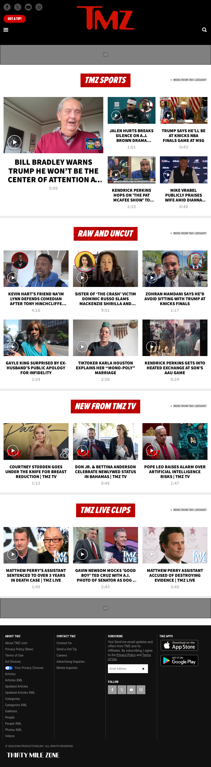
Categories (12, 699)
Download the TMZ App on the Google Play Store (179, 660)
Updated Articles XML (20, 692)
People (10, 717)
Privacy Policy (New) (19, 649)
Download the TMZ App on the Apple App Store (179, 645)
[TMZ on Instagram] (38, 7)
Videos (10, 736)
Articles (10, 674)
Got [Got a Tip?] (15, 19)
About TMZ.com (16, 643)
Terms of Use (14, 655)
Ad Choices (13, 661)
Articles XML (14, 680)
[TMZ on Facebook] (7, 7)
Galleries (11, 711)
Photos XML (13, 730)
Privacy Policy (126, 655)
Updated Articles (16, 686)
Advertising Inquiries (71, 661)
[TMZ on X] (17, 7)
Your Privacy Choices (24, 668)
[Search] (205, 29)
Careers (62, 655)
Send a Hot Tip (67, 649)
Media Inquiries (67, 668)
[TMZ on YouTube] (131, 689)
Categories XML (16, 705)
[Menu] (6, 29)
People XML (13, 723)
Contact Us (64, 643)
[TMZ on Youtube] (28, 7)
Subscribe (143, 668)
